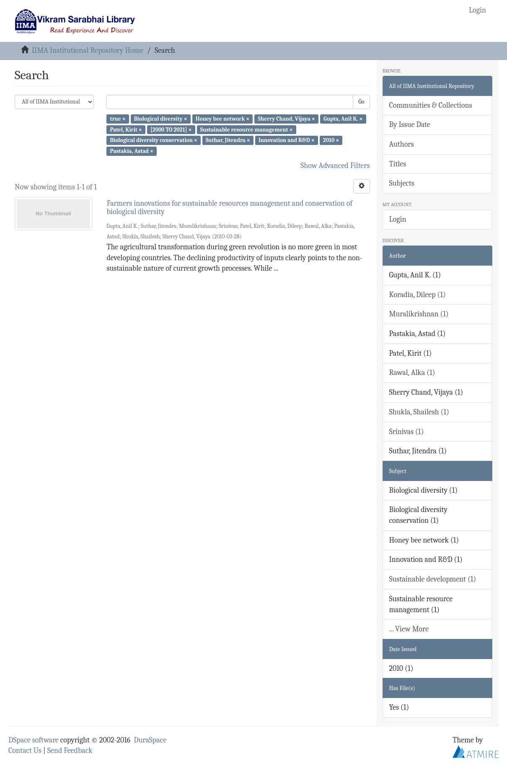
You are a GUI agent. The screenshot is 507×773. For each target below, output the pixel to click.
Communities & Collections (430, 105)
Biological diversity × (160, 119)
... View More (409, 629)
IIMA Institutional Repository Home (87, 50)
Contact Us (24, 750)
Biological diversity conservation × (153, 140)
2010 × (331, 140)
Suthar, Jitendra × (228, 140)
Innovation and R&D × (287, 140)
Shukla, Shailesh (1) (419, 412)
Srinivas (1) (406, 431)
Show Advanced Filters (335, 165)
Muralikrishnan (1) (419, 314)
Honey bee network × (223, 119)
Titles (397, 164)
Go (361, 101)
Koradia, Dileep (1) (417, 294)
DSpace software (33, 740)
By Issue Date (409, 124)
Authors (401, 144)
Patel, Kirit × (126, 129)
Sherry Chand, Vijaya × (286, 119)
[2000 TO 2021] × (171, 129)
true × (117, 119)
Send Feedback (70, 750)
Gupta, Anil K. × (342, 119)
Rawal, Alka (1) (412, 372)
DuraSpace (150, 740)
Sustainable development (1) (432, 579)
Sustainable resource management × (246, 129)
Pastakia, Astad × (131, 151)
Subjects (401, 183)
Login (397, 219)
